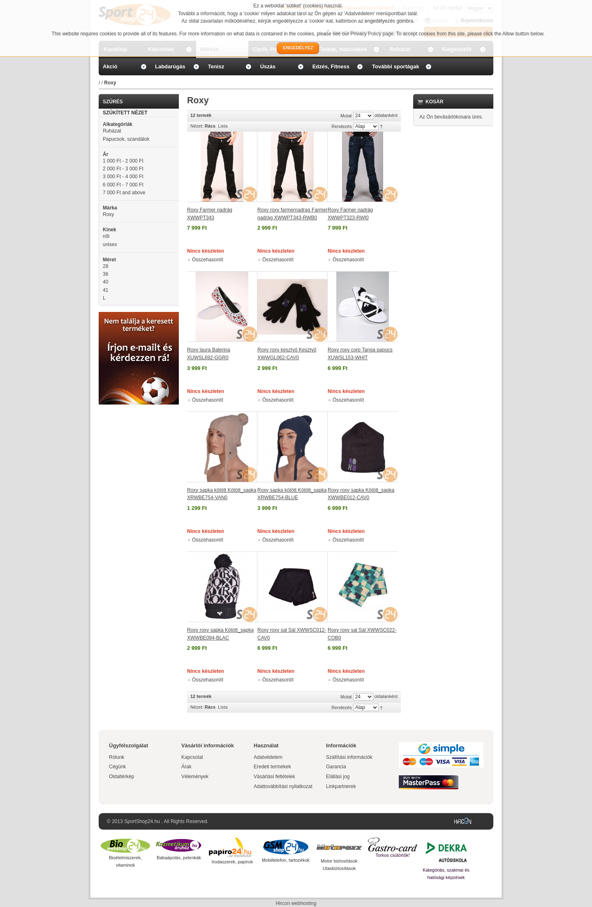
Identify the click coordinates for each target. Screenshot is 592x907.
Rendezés (341, 126)
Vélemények (194, 776)
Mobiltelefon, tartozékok (286, 860)
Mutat (346, 115)
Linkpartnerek (341, 786)
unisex (110, 244)
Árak (186, 767)
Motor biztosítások (339, 860)
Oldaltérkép (121, 776)
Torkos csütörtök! (392, 855)
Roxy (108, 214)
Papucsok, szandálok (126, 139)
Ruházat (112, 131)
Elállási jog (337, 776)
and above (124, 192)
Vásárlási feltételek (274, 776)
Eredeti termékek (272, 767)
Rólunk (116, 757)
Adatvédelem (268, 757)
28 (105, 266)
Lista (222, 125)
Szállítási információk (349, 757)
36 (105, 274)
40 (105, 282)
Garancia (336, 767)
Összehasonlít (207, 260)
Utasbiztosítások (339, 868)
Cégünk (117, 767)
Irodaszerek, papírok (232, 861)
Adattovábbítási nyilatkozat (283, 786)
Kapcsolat (192, 757)
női (106, 236)
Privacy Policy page (372, 34)
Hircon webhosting (296, 903)
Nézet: (197, 125)
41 (105, 290)
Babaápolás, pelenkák (179, 857)
